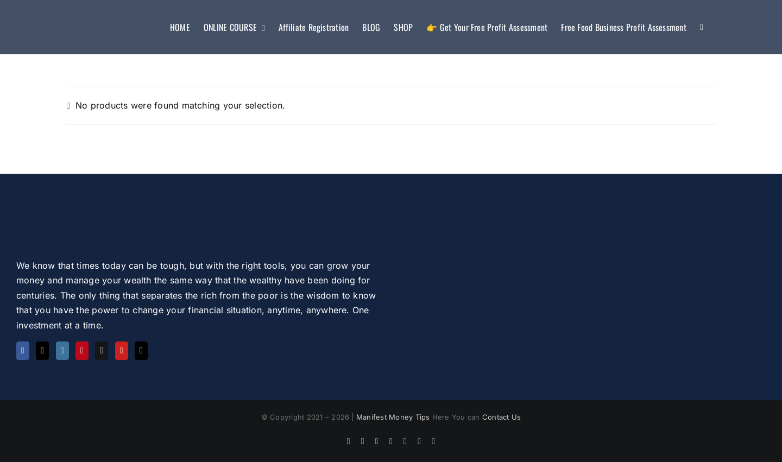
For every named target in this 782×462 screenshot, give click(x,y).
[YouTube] (121, 350)
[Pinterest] (82, 350)
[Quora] (101, 350)
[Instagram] (62, 350)
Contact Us (501, 417)
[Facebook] (22, 350)
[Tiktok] (141, 350)
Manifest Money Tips (394, 417)
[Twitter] (42, 350)
